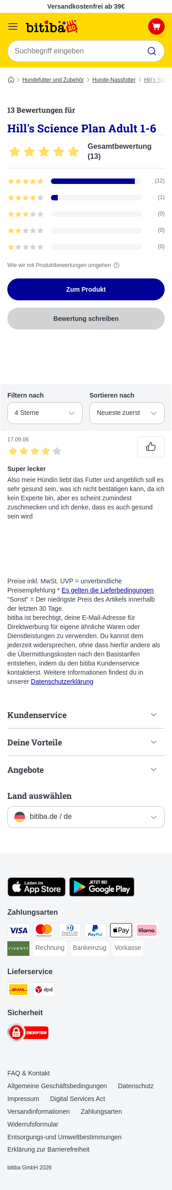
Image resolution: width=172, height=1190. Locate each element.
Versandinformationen (38, 1111)
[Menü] (13, 26)
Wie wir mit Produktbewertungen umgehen (64, 265)
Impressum (23, 1098)
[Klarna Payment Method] (147, 931)
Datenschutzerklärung (62, 681)
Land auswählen (39, 796)
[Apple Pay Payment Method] (121, 931)
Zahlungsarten (101, 1111)
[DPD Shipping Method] (44, 991)
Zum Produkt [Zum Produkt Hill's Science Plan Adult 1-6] (85, 289)
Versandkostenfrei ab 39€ (86, 6)
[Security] (28, 1033)
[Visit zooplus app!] (36, 894)
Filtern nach (25, 395)
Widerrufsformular (32, 1124)
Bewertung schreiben (85, 318)
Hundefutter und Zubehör (53, 80)
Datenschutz (136, 1086)
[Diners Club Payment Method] (70, 931)
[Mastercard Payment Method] (44, 931)
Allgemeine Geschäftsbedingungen (57, 1086)
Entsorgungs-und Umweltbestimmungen (64, 1137)
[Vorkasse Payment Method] (128, 948)
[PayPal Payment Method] (95, 931)
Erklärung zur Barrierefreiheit (48, 1149)
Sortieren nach (111, 395)
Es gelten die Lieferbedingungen (107, 590)
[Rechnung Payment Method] (50, 948)
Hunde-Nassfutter (113, 80)
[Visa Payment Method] (18, 931)
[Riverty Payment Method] (18, 950)
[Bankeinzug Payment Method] (89, 948)
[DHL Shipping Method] (18, 991)
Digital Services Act (77, 1098)
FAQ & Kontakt (28, 1073)
